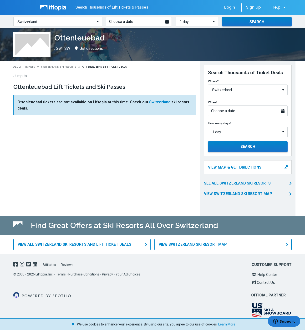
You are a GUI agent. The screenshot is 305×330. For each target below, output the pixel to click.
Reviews (67, 265)
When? (213, 102)
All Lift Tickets (24, 66)
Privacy (107, 274)
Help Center (264, 274)
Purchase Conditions (83, 274)
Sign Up (253, 7)
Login (229, 7)
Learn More (226, 324)
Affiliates (49, 265)
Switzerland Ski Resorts (58, 66)
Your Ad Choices (128, 274)
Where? (213, 81)
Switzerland (159, 102)
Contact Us (263, 282)
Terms (61, 274)
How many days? (220, 123)
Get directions (89, 48)
